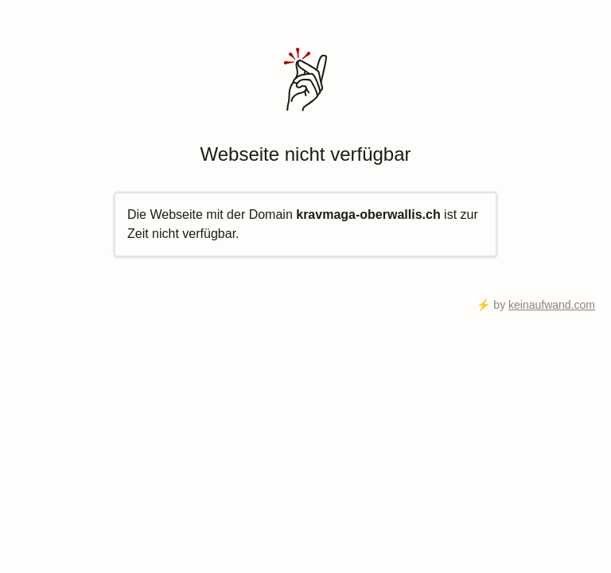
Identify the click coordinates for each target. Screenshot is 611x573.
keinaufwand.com (551, 304)
